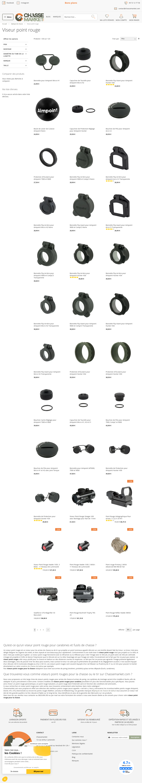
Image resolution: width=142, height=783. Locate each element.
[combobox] (80, 17)
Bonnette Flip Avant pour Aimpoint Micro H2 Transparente (47, 373)
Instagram (25, 3)
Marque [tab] (6, 61)
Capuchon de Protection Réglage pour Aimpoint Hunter (82, 130)
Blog (48, 17)
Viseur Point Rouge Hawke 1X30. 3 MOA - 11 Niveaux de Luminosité (47, 565)
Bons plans (71, 2)
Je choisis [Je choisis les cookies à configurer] (14, 771)
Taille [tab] (5, 65)
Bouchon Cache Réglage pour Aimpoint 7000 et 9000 (45, 421)
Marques (57, 17)
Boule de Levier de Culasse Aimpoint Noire (44, 130)
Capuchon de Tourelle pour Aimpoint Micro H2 (80, 81)
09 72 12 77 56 (134, 3)
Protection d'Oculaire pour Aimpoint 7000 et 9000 (44, 178)
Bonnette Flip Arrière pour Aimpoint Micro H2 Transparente (46, 325)
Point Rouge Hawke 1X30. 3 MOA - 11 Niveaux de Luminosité (83, 565)
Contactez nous (78, 737)
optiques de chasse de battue (104, 691)
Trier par (115, 39)
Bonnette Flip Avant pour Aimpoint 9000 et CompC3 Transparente (83, 325)
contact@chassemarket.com (129, 8)
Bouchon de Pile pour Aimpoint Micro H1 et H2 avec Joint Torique (46, 469)
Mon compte (121, 20)
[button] (5, 779)
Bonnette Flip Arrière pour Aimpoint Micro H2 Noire (44, 226)
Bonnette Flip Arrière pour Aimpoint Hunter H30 (80, 274)
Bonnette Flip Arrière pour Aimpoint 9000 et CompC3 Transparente (44, 275)
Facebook (10, 3)
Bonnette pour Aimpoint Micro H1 (47, 80)
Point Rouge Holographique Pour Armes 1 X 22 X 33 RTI (118, 517)
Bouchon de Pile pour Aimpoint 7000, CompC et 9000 (118, 421)
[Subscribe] (135, 737)
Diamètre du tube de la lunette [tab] (13, 55)
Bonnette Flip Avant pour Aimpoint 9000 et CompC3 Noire (83, 226)
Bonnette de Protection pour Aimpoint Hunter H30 (117, 469)
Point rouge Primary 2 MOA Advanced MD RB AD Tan (116, 565)
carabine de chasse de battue (32, 666)
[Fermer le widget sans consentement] (39, 744)
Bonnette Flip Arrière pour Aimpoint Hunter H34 (116, 274)
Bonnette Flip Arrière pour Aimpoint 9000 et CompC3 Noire (82, 178)
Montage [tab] (7, 49)
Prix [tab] (5, 44)
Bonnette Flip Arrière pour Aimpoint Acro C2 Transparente (118, 178)
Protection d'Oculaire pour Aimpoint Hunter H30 (116, 373)
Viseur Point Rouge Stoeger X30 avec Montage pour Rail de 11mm (83, 517)
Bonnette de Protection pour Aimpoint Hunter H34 (45, 517)
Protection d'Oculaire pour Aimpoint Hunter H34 (80, 373)
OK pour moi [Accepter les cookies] (38, 771)
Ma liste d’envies (107, 20)
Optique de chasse (17, 24)
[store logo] (29, 17)
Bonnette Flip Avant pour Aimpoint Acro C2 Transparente (119, 226)
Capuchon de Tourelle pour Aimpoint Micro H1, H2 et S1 (80, 421)
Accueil (4, 24)
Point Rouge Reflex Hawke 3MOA (118, 613)
